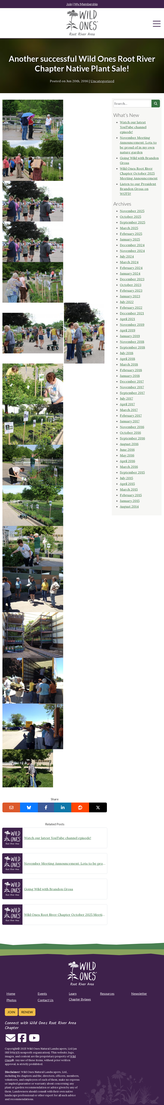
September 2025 (132, 222)
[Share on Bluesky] (29, 807)
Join (69, 4)
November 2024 (132, 251)
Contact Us (45, 1000)
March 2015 (129, 489)
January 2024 (130, 273)
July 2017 (126, 398)
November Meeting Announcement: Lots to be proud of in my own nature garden (64, 863)
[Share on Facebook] (46, 807)
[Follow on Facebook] (22, 1040)
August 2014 (129, 506)
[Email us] (10, 1040)
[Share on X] (98, 807)
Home (10, 993)
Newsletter (139, 993)
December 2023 (132, 279)
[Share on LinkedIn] (62, 807)
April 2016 (127, 461)
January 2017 (130, 421)
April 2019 (127, 330)
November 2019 (132, 325)
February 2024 (131, 268)
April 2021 (127, 319)
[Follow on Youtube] (34, 1040)
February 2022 (131, 307)
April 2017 (127, 404)
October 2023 (130, 285)
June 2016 (127, 450)
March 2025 (129, 228)
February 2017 (131, 415)
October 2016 (130, 433)
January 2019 (130, 336)
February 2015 (131, 495)
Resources (107, 993)
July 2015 (126, 478)
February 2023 (131, 290)
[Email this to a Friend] (11, 807)
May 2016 (127, 455)
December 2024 (132, 245)
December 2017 (132, 381)
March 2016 (129, 467)
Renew (27, 1012)
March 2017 (129, 410)
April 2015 (127, 484)
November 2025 (132, 211)
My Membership (86, 4)
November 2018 (132, 342)
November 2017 (132, 387)
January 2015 (130, 501)
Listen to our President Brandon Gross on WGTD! (138, 189)
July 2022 (127, 302)
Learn (73, 993)
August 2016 (129, 444)
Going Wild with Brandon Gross (48, 889)
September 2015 (132, 472)
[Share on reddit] (80, 807)
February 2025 (131, 234)
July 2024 (127, 256)
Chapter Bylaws (80, 999)
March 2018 (129, 364)
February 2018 (131, 370)
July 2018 (126, 353)
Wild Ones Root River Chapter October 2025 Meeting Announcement (64, 915)
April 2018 (127, 359)
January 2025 (130, 239)
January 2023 (130, 296)
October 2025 (130, 217)
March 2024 (129, 262)
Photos (11, 1000)
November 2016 (132, 427)
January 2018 (130, 376)
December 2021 (132, 313)
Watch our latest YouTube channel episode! (57, 838)
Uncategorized (102, 81)
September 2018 (132, 347)
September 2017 (132, 393)
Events (42, 993)
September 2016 (132, 438)
